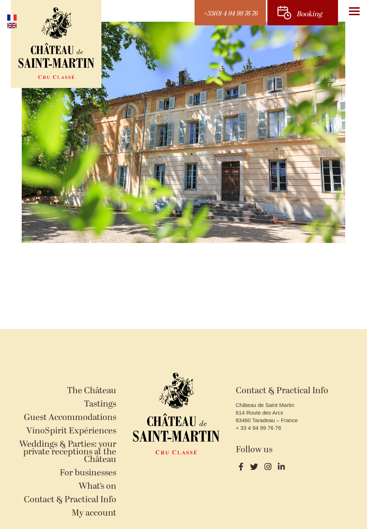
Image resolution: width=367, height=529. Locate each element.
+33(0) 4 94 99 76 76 (230, 13)
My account (94, 513)
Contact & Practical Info (70, 500)
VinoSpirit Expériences (71, 431)
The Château (91, 391)
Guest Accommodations (70, 417)
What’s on (97, 486)
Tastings (100, 404)
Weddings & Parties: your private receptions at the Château (67, 452)
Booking (309, 14)
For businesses (88, 473)
